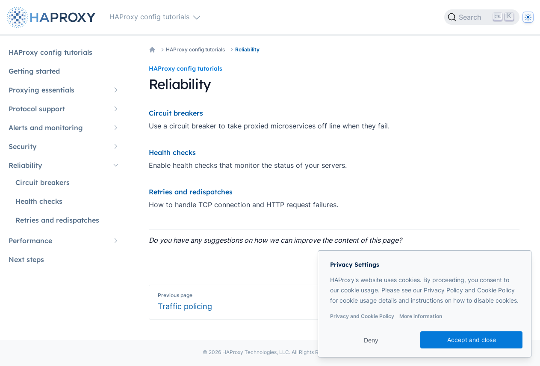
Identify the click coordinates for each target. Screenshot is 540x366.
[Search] (481, 17)
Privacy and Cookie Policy (362, 316)
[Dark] (528, 17)
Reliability (247, 49)
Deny (371, 340)
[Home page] (53, 17)
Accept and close (471, 339)
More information (420, 316)
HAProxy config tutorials (195, 49)
